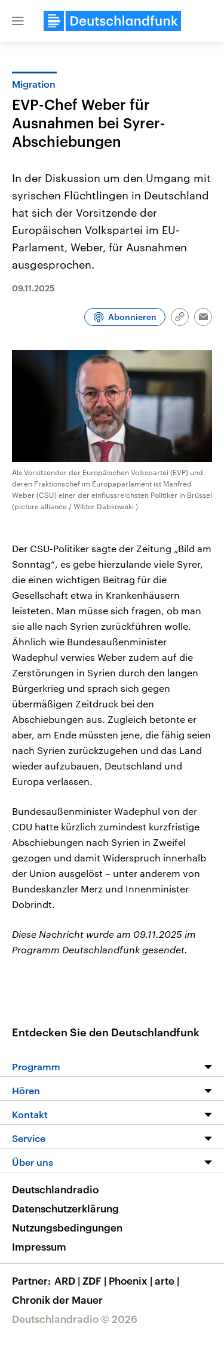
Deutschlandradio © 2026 (74, 1319)
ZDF (95, 1280)
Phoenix (132, 1280)
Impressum (39, 1246)
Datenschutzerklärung (65, 1208)
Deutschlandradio (55, 1189)
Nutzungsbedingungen (67, 1227)
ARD (68, 1280)
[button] (18, 21)
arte (168, 1280)
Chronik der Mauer (57, 1300)
